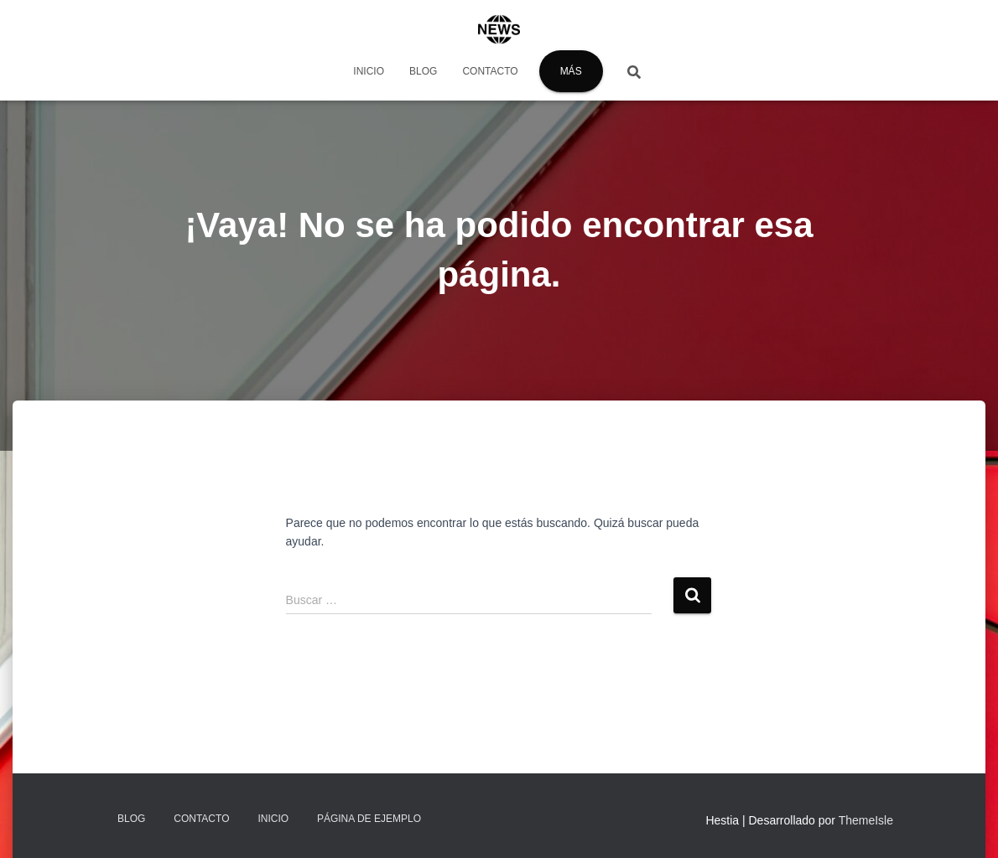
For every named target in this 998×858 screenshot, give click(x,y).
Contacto (489, 71)
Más (571, 71)
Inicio (368, 71)
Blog (423, 71)
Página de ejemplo (369, 818)
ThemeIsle (866, 820)
